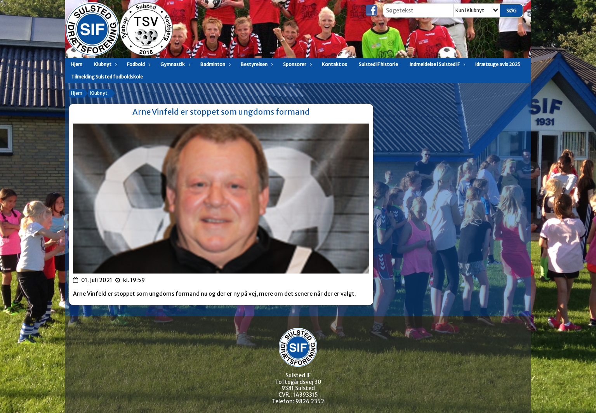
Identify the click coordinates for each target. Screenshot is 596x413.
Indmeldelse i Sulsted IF (437, 64)
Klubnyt (104, 64)
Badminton (214, 64)
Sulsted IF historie (378, 64)
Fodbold (138, 64)
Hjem (76, 64)
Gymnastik (174, 64)
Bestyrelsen (256, 64)
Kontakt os (334, 64)
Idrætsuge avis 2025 (497, 64)
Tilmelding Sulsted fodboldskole (107, 77)
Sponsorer (296, 64)
